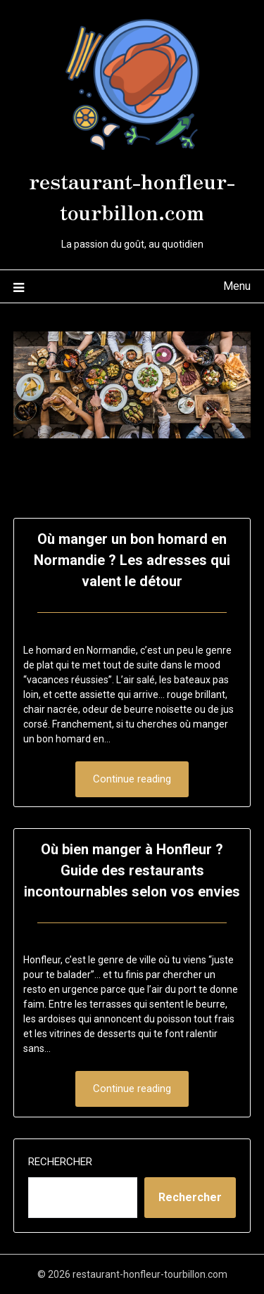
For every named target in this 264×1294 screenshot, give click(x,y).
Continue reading (132, 779)
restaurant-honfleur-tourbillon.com (132, 195)
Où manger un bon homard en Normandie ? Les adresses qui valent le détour (132, 560)
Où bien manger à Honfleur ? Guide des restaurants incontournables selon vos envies (132, 870)
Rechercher (60, 1161)
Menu (237, 286)
